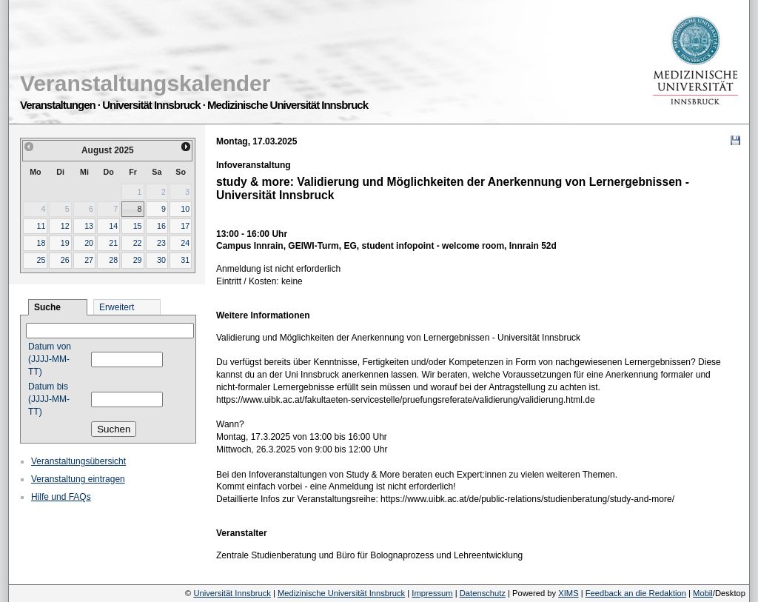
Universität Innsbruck (231, 593)
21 (113, 242)
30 (161, 259)
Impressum (432, 593)
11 (40, 225)
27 (88, 259)
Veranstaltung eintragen (78, 479)
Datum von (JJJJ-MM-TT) (49, 359)
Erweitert (116, 307)
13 (88, 225)
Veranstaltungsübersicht (78, 461)
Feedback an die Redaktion (636, 593)
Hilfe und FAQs (61, 497)
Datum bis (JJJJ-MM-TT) (49, 399)
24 (185, 242)
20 (88, 242)
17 (185, 225)
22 (137, 242)
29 (137, 259)
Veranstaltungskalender (145, 83)
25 (40, 259)
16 (161, 225)
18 (40, 242)
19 (65, 242)
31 (185, 259)
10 (185, 208)
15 (137, 225)
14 (113, 225)
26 (65, 259)
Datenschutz (483, 593)
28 (113, 259)
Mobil (703, 593)
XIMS (568, 593)
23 (161, 242)
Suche (47, 307)
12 (65, 225)
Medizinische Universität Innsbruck (341, 593)
